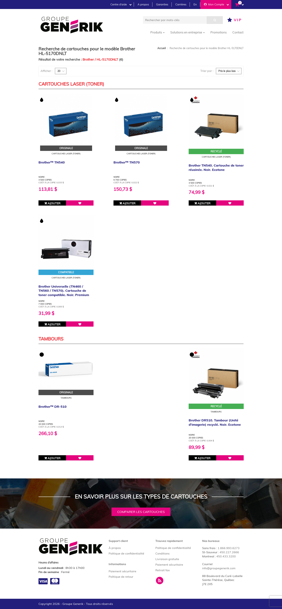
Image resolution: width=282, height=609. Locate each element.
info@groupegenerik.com (218, 568)
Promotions (218, 32)
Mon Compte (216, 4)
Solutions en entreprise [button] (187, 32)
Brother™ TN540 (51, 162)
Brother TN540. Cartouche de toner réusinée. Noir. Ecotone (216, 167)
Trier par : (206, 71)
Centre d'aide (121, 4)
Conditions (162, 553)
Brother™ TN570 (126, 162)
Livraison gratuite (167, 559)
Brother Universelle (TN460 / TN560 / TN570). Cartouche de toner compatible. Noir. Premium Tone (63, 292)
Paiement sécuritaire (122, 571)
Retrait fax (162, 570)
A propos (143, 4)
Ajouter (52, 203)
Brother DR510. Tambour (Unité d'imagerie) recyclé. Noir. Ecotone (215, 422)
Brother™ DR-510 (52, 407)
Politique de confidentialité (126, 553)
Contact (238, 32)
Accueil (161, 48)
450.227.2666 (229, 552)
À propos (115, 548)
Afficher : (46, 71)
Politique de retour (121, 576)
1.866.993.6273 (229, 548)
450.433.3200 (226, 556)
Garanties (162, 4)
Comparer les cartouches (141, 512)
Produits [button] (157, 32)
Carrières (180, 4)
